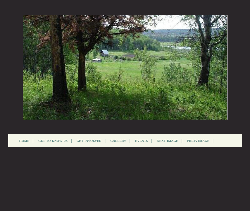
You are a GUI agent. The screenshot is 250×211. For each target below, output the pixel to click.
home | (26, 140)
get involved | (91, 140)
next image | (169, 140)
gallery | (120, 140)
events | (143, 140)
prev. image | (200, 140)
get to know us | (55, 140)
